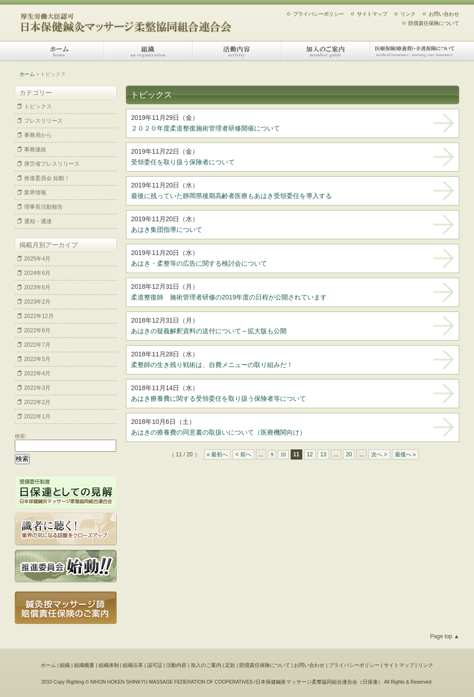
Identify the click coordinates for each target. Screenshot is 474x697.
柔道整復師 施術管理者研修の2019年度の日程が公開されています (229, 297)
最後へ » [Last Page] (405, 454)
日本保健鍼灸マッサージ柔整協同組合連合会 (126, 19)
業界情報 (35, 192)
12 (310, 454)
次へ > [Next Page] (379, 454)
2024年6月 (37, 273)
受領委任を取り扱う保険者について (183, 162)
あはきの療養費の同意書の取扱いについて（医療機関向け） (218, 432)
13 (323, 454)
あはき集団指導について (166, 229)
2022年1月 (37, 416)
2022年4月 (37, 373)
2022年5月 (37, 359)
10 (283, 454)
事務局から (38, 135)
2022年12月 (39, 316)
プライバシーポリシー (318, 14)
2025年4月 (37, 258)
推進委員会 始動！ (47, 178)
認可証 (154, 665)
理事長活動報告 (43, 207)
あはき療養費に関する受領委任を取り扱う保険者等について (218, 398)
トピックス (38, 106)
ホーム (59, 50)
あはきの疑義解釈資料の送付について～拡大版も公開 (209, 331)
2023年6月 (37, 287)
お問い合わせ (444, 14)
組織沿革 (133, 665)
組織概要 (84, 665)
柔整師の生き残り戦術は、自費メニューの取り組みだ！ (215, 364)
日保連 (370, 682)
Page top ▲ (444, 636)
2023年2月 (37, 302)
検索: (20, 436)
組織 (148, 50)
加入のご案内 (325, 50)
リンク (408, 14)
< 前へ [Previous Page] (243, 454)
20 (349, 454)
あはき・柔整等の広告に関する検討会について (199, 263)
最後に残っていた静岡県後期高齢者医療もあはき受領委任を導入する (231, 195)
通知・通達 (38, 221)
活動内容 (237, 50)
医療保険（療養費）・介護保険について (414, 50)
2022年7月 (37, 345)
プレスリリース (43, 121)
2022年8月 (37, 330)
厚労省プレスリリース (52, 164)
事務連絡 (35, 149)
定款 (230, 665)
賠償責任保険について (433, 23)
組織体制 (109, 665)
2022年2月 (37, 402)
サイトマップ (372, 14)
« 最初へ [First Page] (217, 454)
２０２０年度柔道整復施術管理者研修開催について (205, 128)
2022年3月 (37, 388)
